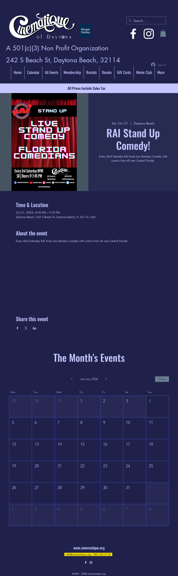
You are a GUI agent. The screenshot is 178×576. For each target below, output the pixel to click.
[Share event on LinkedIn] (34, 328)
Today (162, 379)
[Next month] (106, 379)
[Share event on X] (26, 328)
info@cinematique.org (78, 554)
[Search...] (146, 21)
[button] (163, 33)
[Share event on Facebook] (17, 328)
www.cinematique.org (89, 547)
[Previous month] (71, 379)
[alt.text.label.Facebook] (133, 34)
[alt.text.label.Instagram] (149, 34)
